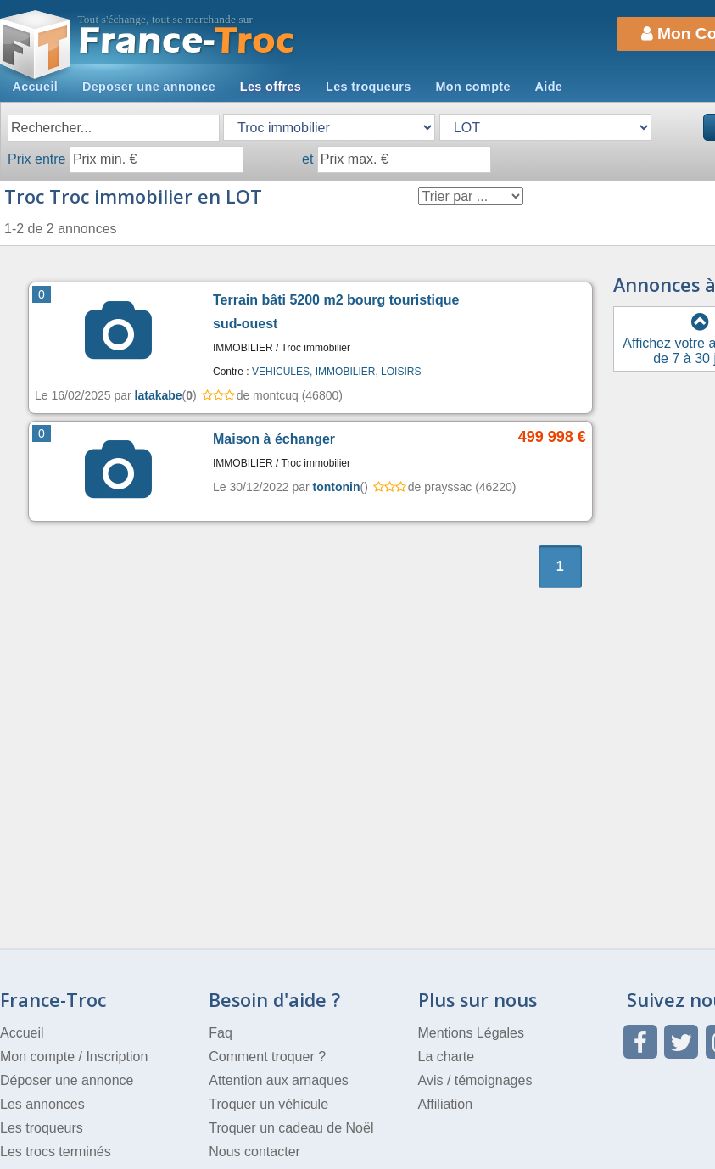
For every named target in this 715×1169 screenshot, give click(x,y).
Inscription (117, 1056)
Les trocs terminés (55, 1151)
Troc (187, 41)
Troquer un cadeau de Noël (291, 1128)
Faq (220, 1033)
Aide (549, 86)
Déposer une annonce (66, 1080)
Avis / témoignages (475, 1080)
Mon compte (472, 86)
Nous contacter (254, 1151)
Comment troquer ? (267, 1056)
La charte (446, 1056)
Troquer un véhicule (268, 1104)
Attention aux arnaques (279, 1080)
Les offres (270, 86)
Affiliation (445, 1104)
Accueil (35, 86)
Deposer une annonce (148, 86)
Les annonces (42, 1104)
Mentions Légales (471, 1033)
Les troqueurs (368, 86)
